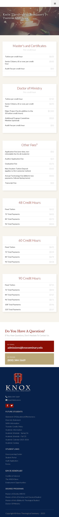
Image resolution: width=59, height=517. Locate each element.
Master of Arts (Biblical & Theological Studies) (23, 500)
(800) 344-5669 (13, 397)
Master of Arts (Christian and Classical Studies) (23, 497)
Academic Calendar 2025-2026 (17, 440)
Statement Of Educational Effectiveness (20, 417)
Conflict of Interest (13, 476)
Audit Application (12, 461)
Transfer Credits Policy (14, 426)
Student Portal (11, 457)
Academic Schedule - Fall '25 (16, 436)
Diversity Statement (13, 420)
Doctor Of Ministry (13, 504)
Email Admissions (13, 400)
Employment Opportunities (16, 482)
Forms (8, 464)
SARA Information (12, 423)
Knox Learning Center (14, 454)
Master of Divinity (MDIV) (15, 494)
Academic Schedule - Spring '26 (17, 433)
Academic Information (14, 430)
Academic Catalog (12, 443)
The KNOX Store (12, 479)
